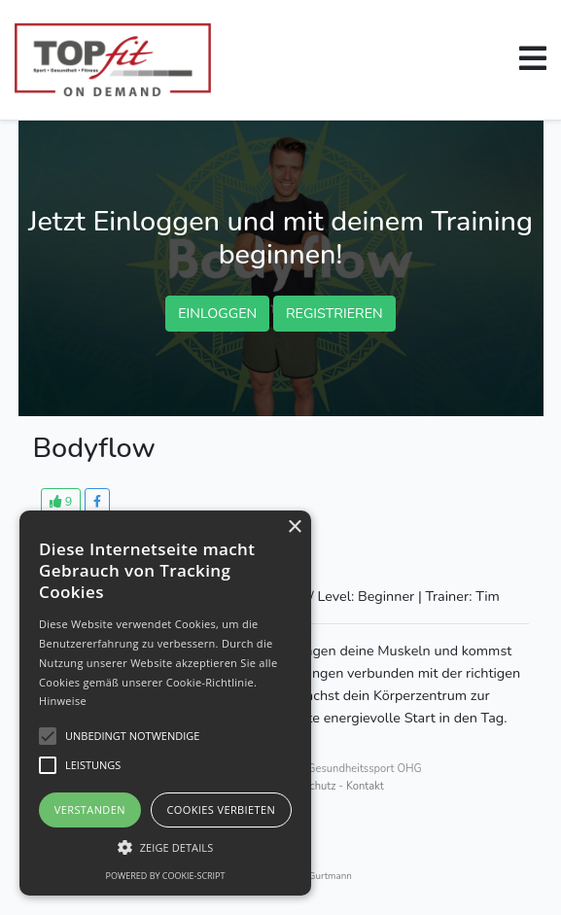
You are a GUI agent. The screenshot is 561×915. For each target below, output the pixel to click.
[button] (532, 58)
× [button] (294, 527)
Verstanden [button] (89, 809)
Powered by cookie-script (166, 875)
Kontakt (365, 786)
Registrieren (334, 313)
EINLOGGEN (217, 313)
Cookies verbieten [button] (220, 809)
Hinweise (63, 700)
